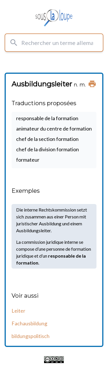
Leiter (18, 310)
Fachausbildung (29, 323)
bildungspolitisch (31, 336)
